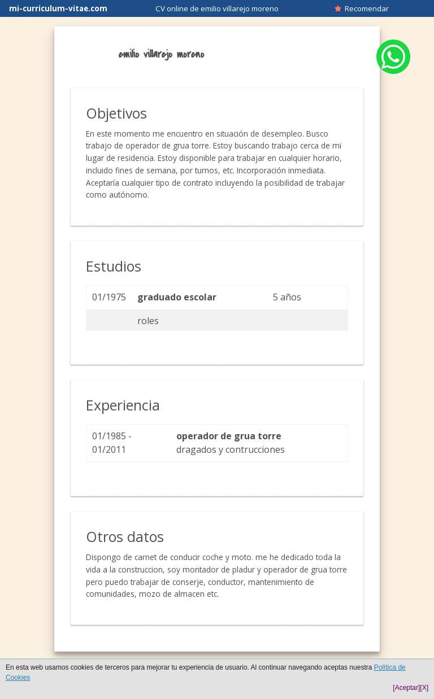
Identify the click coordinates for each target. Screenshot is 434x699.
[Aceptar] (406, 688)
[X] (424, 688)
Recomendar (362, 8)
